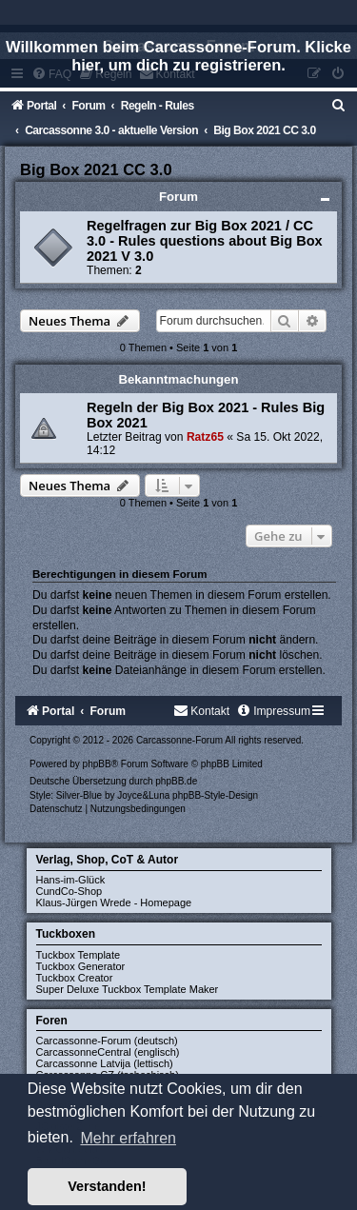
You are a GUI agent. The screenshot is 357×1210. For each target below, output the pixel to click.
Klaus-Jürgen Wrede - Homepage (114, 902)
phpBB (97, 764)
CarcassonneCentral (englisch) (108, 1052)
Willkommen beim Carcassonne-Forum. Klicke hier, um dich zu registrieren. (178, 55)
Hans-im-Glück (71, 879)
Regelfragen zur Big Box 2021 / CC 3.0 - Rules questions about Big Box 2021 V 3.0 (205, 241)
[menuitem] (338, 105)
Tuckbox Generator (81, 966)
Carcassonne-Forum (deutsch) (107, 1040)
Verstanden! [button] (107, 1186)
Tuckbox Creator (74, 977)
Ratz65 (205, 437)
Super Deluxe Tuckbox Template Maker (127, 989)
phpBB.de (176, 781)
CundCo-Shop (69, 891)
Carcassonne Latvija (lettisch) (104, 1063)
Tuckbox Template (78, 955)
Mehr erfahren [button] (128, 1138)
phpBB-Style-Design (215, 795)
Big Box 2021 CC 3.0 (96, 169)
